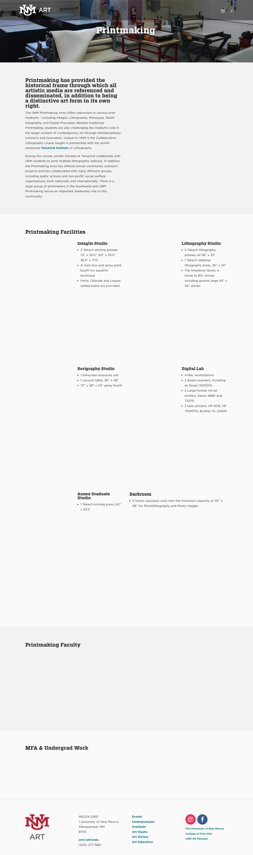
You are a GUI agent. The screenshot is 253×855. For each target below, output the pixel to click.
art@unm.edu (88, 840)
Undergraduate (143, 822)
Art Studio (140, 832)
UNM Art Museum (196, 838)
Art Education (142, 842)
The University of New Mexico (204, 828)
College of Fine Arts (198, 833)
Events (137, 816)
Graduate (139, 827)
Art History (140, 837)
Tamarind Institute (54, 148)
